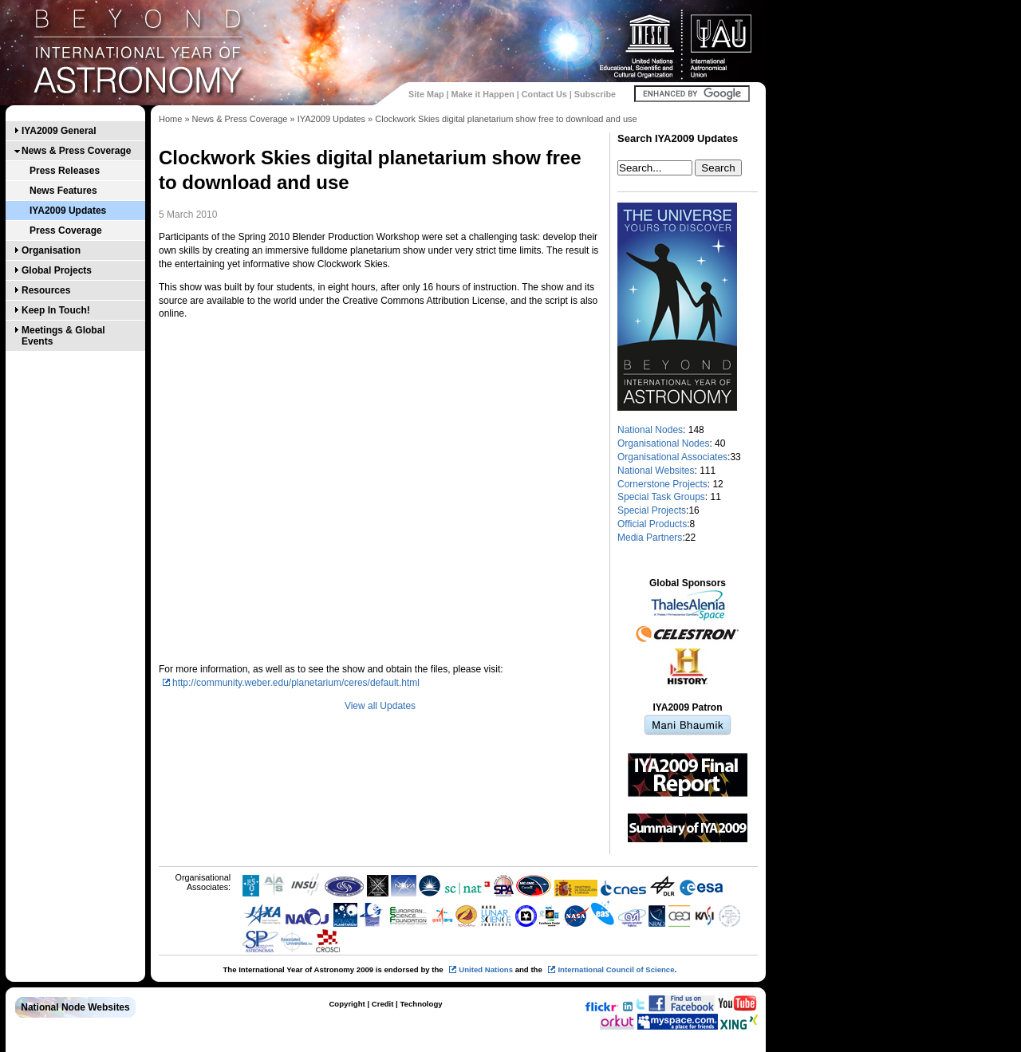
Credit (383, 1003)
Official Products (652, 524)
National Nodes (650, 429)
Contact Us (544, 94)
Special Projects (651, 510)
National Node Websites (75, 1007)
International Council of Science (616, 969)
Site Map (425, 94)
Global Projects (57, 270)
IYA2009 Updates (68, 210)
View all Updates (380, 705)
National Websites (656, 470)
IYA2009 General (59, 130)
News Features (63, 190)
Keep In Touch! (56, 310)
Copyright (347, 1003)
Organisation (51, 250)
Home (170, 119)
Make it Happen (482, 94)
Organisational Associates (672, 457)
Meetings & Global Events (63, 336)
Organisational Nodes (663, 443)
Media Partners (649, 537)
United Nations (486, 969)
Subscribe (595, 94)
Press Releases (65, 170)
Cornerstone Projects (662, 484)
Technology (421, 1003)
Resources (46, 290)
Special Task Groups (661, 496)
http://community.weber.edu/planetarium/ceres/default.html (296, 682)
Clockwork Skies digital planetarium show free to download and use (506, 119)
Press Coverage (66, 230)
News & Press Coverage (76, 150)
